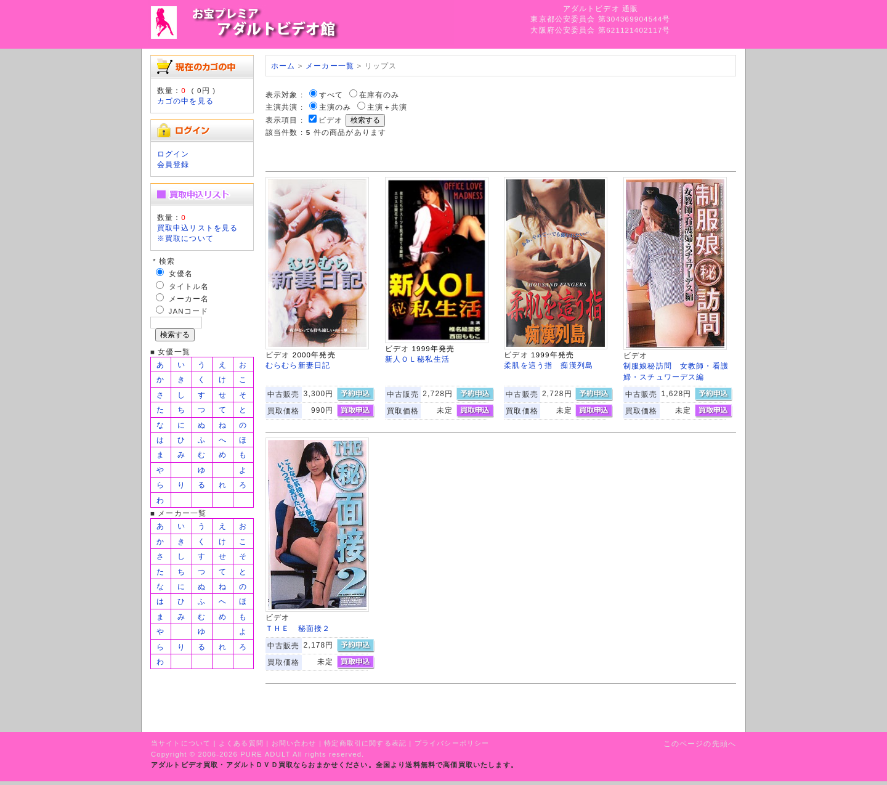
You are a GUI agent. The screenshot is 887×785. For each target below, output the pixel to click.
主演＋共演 (387, 107)
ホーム (283, 66)
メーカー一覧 (330, 66)
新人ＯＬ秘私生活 (417, 359)
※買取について (185, 238)
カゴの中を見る (185, 101)
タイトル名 (189, 286)
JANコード (189, 311)
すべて (331, 95)
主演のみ (335, 107)
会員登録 (173, 164)
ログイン (173, 154)
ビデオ (330, 120)
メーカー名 (189, 299)
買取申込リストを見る (197, 228)
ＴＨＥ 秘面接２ (297, 628)
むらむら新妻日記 (297, 365)
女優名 (181, 273)
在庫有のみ (379, 95)
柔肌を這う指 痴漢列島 (548, 365)
